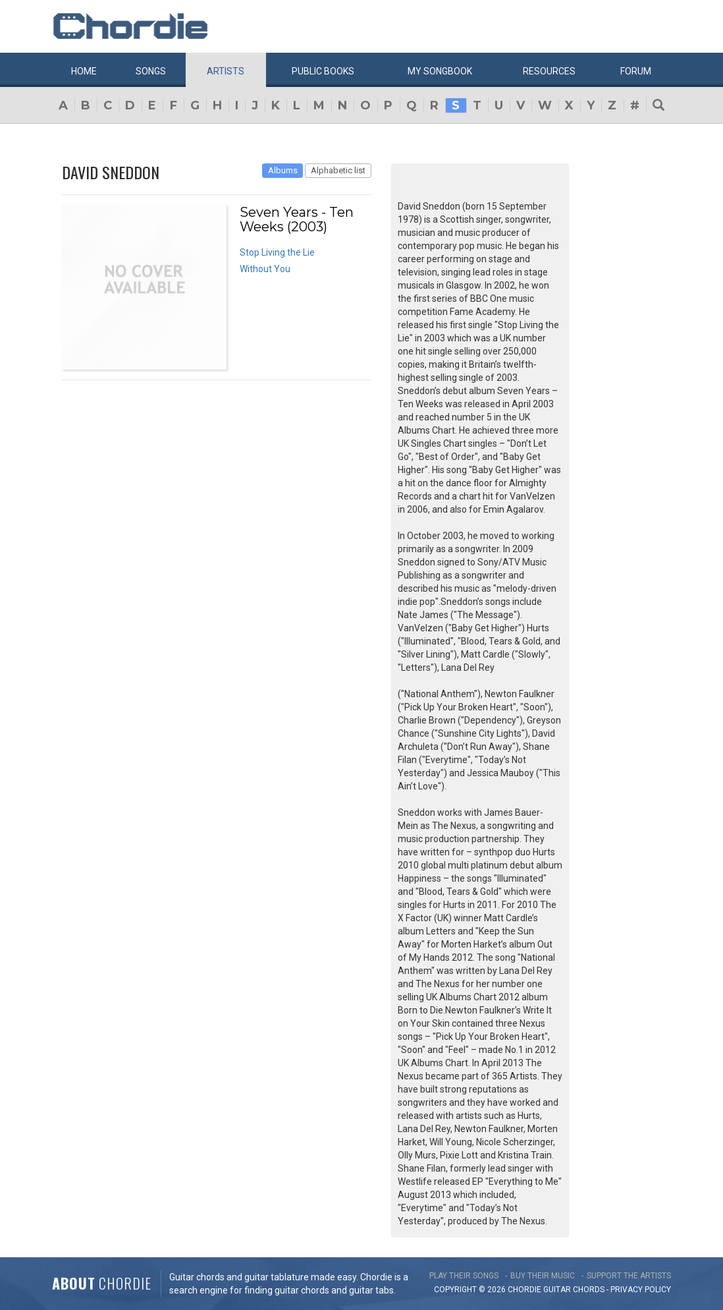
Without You (265, 269)
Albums (283, 170)
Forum (635, 71)
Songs (151, 71)
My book (440, 71)
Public (323, 71)
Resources (549, 71)
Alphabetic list (338, 170)
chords (588, 1289)
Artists (225, 71)
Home (84, 71)
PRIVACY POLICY (640, 1289)
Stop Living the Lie (277, 252)
